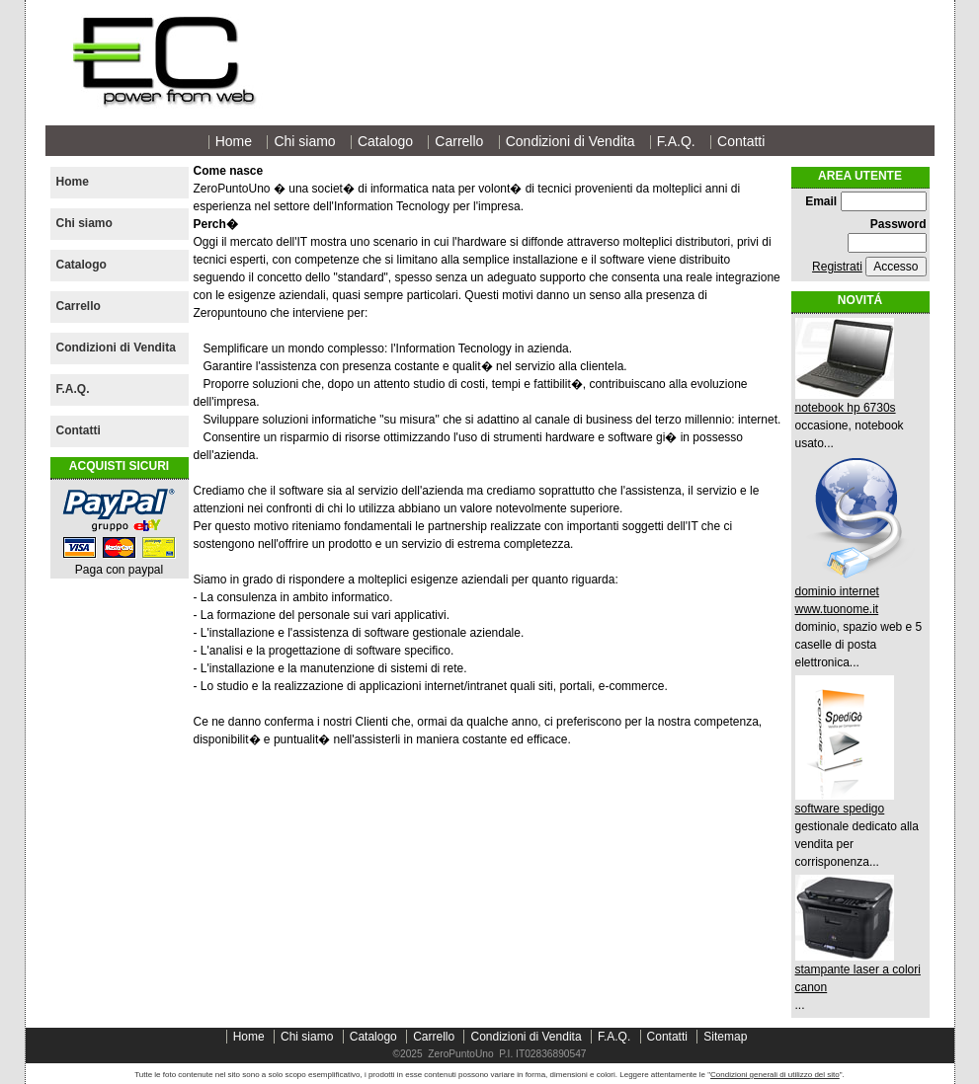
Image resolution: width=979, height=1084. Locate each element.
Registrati (837, 266)
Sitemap (725, 1037)
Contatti (741, 141)
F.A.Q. (676, 141)
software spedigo (840, 808)
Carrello (459, 141)
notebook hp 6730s (845, 408)
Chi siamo (304, 141)
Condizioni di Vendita (570, 141)
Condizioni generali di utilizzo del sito (775, 1074)
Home (233, 141)
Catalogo (385, 141)
